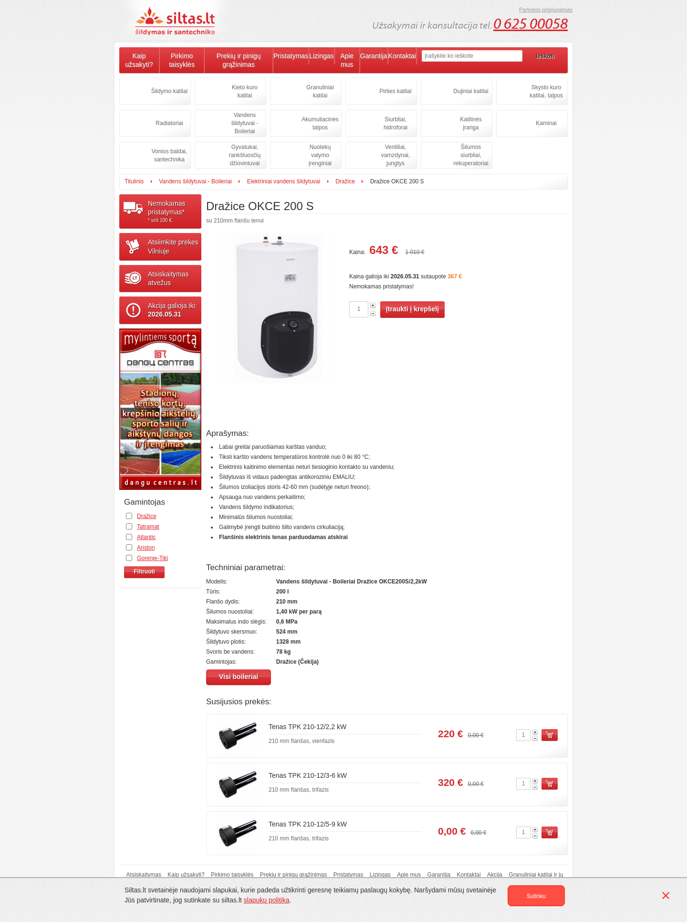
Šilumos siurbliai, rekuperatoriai (470, 155)
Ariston (146, 547)
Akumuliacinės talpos (320, 123)
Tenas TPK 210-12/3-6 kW (308, 775)
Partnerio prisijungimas (545, 9)
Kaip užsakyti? (139, 60)
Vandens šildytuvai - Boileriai (245, 123)
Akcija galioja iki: (172, 310)
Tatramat (148, 526)
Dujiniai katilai (470, 91)
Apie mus (347, 60)
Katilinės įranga (470, 123)
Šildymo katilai (169, 91)
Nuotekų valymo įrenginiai (320, 155)
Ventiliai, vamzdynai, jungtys (395, 155)
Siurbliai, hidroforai (395, 123)
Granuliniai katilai (319, 91)
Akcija (494, 874)
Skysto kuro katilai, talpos (546, 91)
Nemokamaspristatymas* (174, 211)
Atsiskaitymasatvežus (168, 278)
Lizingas (321, 56)
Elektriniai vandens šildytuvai (283, 181)
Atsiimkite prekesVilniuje (173, 246)
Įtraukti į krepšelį (412, 309)
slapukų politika (267, 900)
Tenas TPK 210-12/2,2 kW (307, 727)
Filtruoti (144, 571)
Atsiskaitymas (143, 874)
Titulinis (134, 181)
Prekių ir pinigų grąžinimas (239, 60)
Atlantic (146, 537)
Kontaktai (402, 56)
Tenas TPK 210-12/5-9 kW (308, 824)
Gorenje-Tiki (152, 558)
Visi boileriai (238, 676)
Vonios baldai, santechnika (169, 155)
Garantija (373, 56)
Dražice (345, 181)
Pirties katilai (395, 91)
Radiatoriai (169, 123)
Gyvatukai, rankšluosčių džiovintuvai (245, 155)
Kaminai (546, 123)
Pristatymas (290, 56)
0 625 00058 (530, 23)
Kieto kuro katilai (245, 91)
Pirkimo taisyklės (182, 60)
